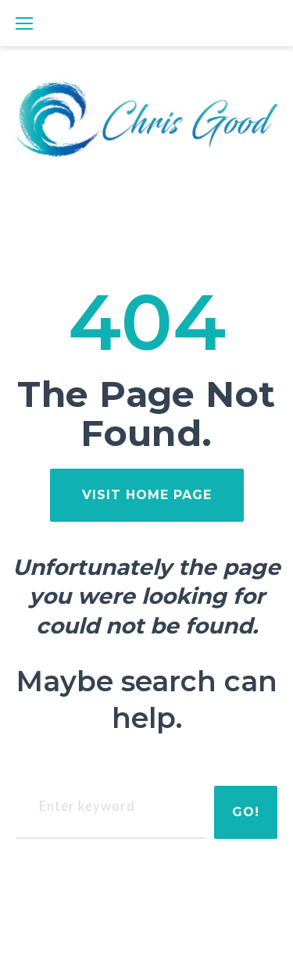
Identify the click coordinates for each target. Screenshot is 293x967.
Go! (245, 812)
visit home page (147, 494)
